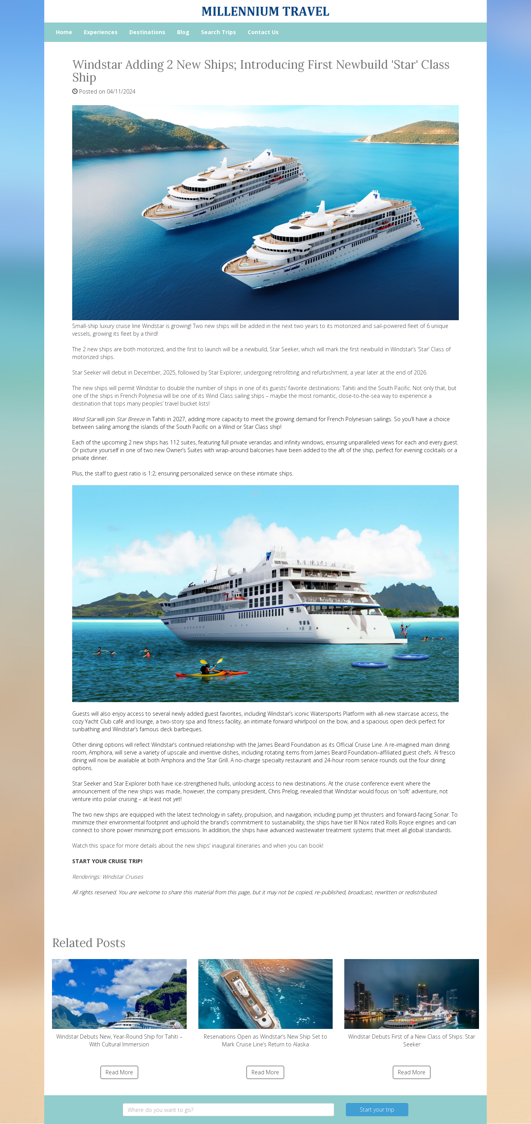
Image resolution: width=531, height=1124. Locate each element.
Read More (119, 1072)
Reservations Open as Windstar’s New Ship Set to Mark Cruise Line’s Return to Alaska (265, 1003)
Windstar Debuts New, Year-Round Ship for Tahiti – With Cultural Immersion (119, 1003)
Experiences (101, 32)
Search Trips (218, 32)
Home (64, 32)
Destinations (147, 32)
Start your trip (377, 1109)
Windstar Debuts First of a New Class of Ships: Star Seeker (411, 1003)
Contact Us (263, 32)
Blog (183, 32)
